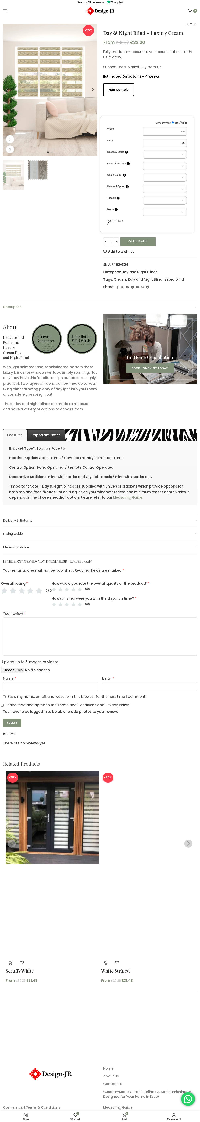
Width (110, 129)
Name (9, 678)
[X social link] (122, 287)
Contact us (113, 1084)
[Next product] (195, 24)
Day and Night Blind (145, 279)
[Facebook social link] (117, 287)
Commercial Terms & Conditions (31, 1107)
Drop (110, 140)
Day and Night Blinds (140, 272)
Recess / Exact (117, 152)
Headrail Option (118, 186)
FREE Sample (118, 89)
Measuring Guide (127, 497)
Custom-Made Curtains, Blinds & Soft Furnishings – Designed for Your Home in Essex (147, 1094)
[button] (11, 963)
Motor (112, 209)
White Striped (115, 971)
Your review (14, 613)
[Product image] (52, 911)
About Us (111, 1076)
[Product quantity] (111, 241)
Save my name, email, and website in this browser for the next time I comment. (76, 696)
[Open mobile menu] (5, 11)
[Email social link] (127, 287)
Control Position (118, 163)
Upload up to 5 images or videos (30, 661)
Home (108, 1068)
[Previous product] (187, 24)
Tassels (113, 198)
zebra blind (174, 279)
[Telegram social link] (147, 287)
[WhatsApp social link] (142, 287)
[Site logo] (99, 10)
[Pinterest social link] (132, 287)
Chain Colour (116, 175)
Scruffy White (20, 971)
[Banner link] (150, 349)
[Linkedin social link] (137, 287)
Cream (120, 279)
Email (108, 678)
